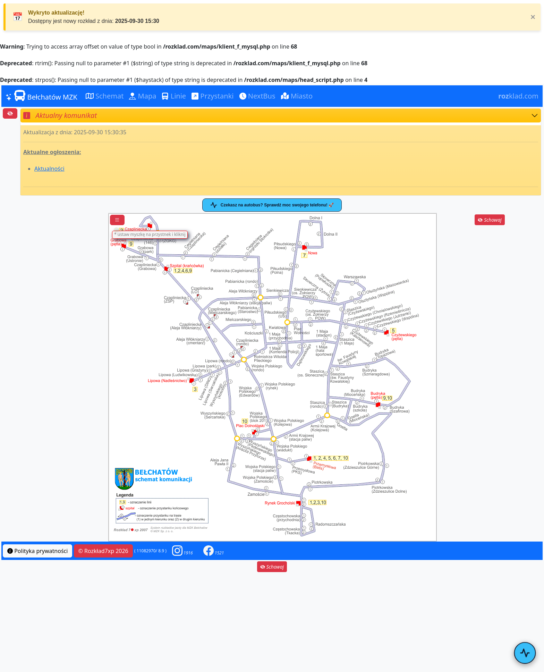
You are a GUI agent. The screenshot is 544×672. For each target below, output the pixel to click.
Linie (174, 96)
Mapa (142, 96)
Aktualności (49, 168)
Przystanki (212, 96)
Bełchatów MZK (41, 96)
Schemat (105, 96)
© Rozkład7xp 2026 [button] (103, 551)
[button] (182, 551)
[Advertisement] (490, 270)
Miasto (297, 96)
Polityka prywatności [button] (37, 551)
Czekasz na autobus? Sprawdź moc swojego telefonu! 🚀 (272, 205)
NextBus (257, 96)
